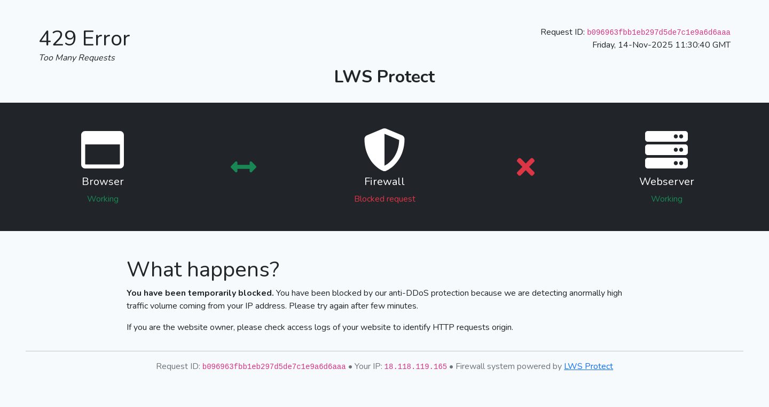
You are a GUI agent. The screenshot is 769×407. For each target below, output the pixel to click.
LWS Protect (588, 366)
